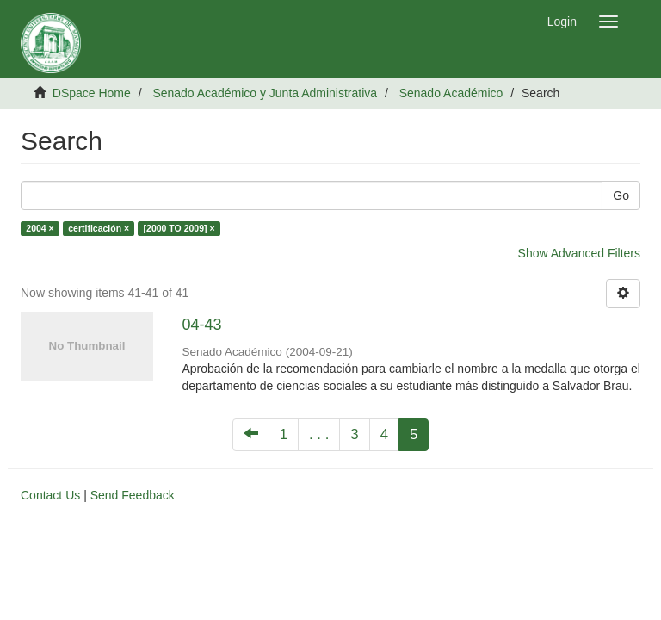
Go (621, 195)
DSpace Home (92, 93)
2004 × (39, 228)
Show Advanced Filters (579, 253)
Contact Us (50, 495)
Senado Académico (451, 93)
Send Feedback (132, 495)
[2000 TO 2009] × (179, 228)
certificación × (98, 228)
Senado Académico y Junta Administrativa (264, 93)
